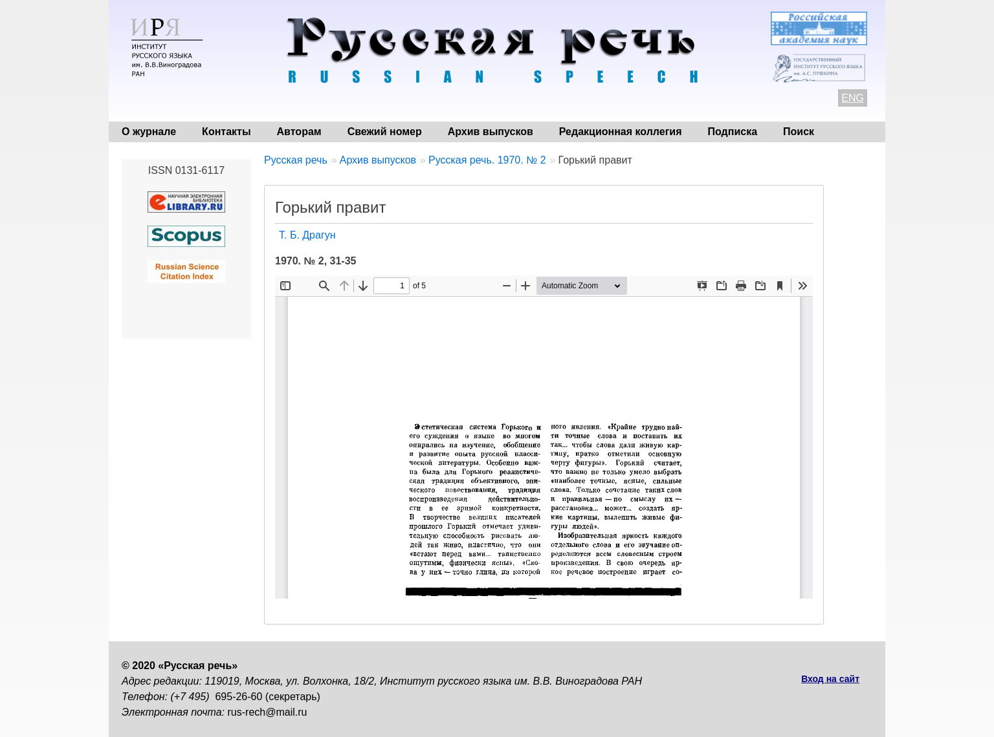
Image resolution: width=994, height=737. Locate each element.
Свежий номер (385, 131)
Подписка (733, 131)
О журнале (149, 131)
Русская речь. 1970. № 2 (487, 160)
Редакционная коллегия (620, 131)
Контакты (226, 131)
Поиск (798, 131)
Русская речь (295, 160)
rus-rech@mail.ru (267, 712)
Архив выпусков (490, 131)
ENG (852, 97)
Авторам (299, 131)
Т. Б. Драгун (307, 235)
